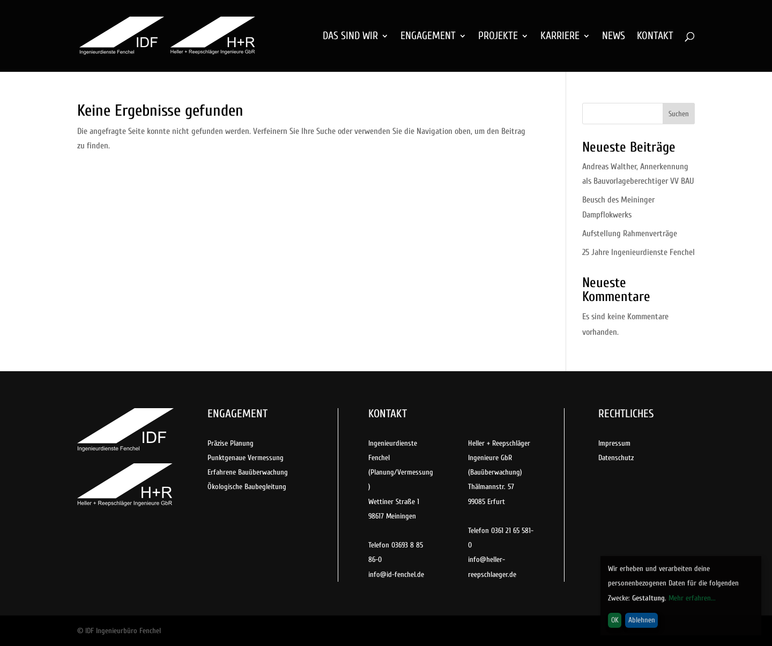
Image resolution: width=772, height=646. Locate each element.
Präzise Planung (230, 443)
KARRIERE (560, 37)
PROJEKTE (498, 37)
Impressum (614, 443)
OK (615, 620)
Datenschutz (616, 457)
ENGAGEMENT (428, 37)
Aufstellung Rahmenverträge (629, 233)
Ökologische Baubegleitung (246, 486)
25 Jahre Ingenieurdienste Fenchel (638, 252)
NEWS (613, 37)
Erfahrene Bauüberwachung (247, 472)
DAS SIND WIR (350, 37)
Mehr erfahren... (692, 598)
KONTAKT (655, 37)
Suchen (679, 113)
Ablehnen (641, 620)
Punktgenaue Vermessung (245, 457)
